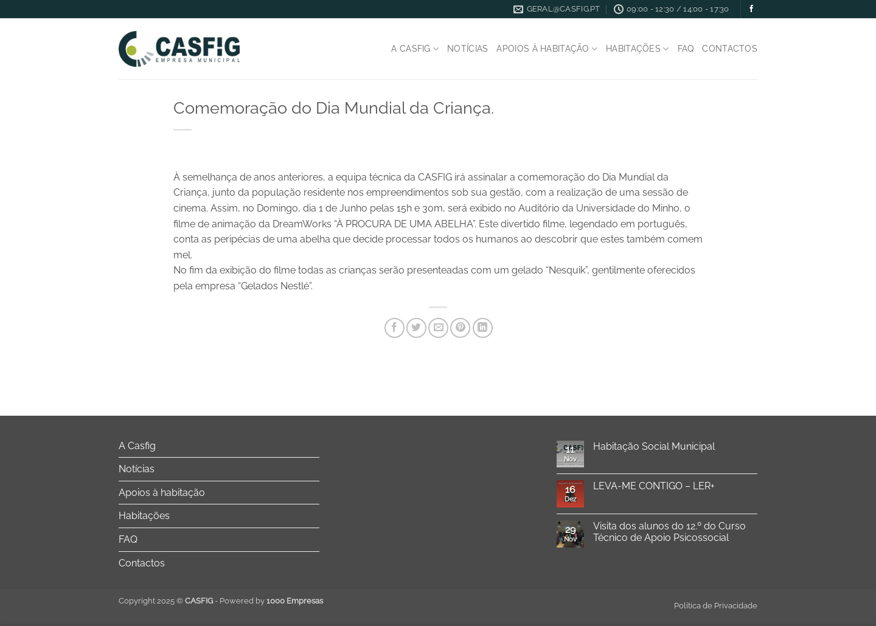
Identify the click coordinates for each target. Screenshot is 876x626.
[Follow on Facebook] (751, 9)
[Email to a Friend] (438, 328)
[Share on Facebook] (394, 328)
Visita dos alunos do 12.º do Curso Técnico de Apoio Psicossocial (669, 531)
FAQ (686, 48)
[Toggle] (312, 445)
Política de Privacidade (715, 605)
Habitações (637, 49)
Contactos (729, 48)
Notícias (467, 48)
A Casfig (415, 49)
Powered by (271, 600)
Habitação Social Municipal (654, 446)
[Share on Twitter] (416, 328)
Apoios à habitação (546, 49)
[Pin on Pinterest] (460, 328)
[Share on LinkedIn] (483, 328)
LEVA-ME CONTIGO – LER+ (654, 486)
